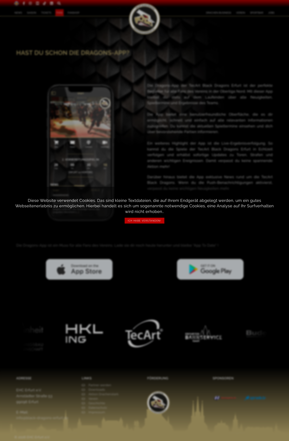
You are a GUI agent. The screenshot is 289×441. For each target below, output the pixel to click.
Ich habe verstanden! (144, 220)
